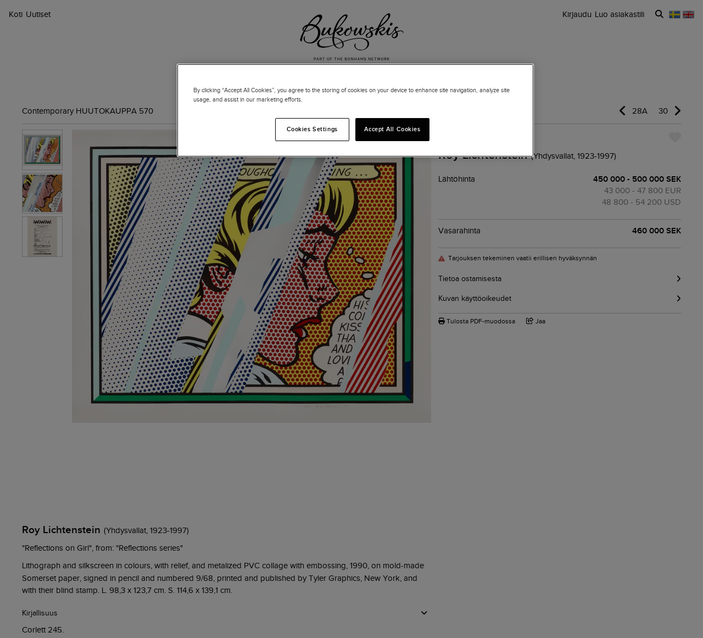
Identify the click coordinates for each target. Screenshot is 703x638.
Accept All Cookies (392, 129)
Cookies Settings (312, 129)
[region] (355, 110)
